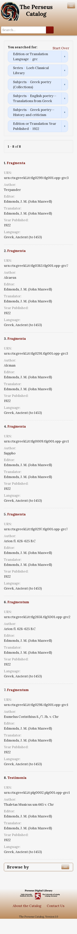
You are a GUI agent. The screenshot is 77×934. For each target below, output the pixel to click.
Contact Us (55, 906)
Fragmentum (18, 602)
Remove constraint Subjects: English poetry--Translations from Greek (64, 98)
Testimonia (17, 778)
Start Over (61, 48)
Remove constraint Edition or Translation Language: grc (64, 56)
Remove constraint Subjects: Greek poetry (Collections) (64, 84)
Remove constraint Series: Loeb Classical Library (64, 70)
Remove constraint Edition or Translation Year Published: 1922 (64, 126)
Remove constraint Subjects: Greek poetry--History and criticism (64, 112)
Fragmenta (16, 163)
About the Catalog (27, 906)
